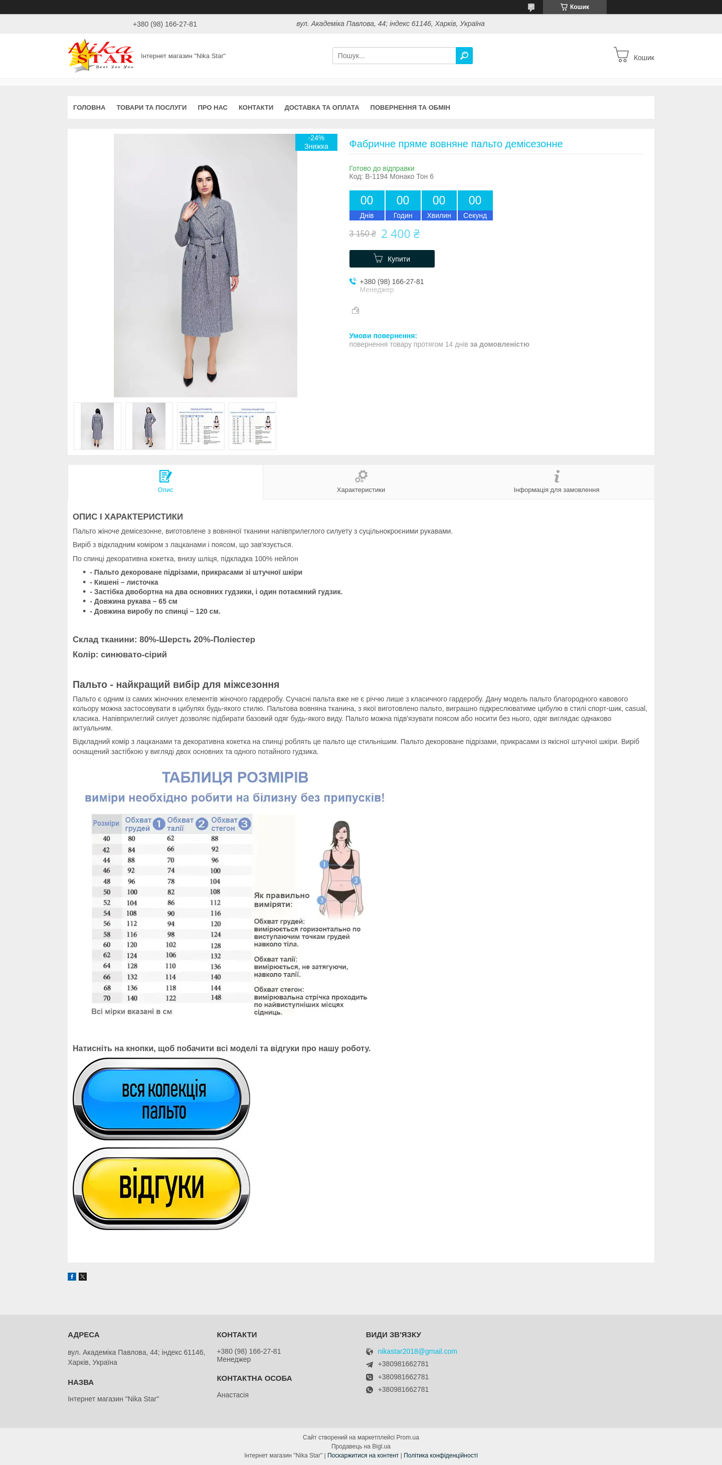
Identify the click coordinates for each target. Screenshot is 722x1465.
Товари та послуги (151, 107)
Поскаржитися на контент (363, 1455)
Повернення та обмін (410, 107)
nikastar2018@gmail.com (417, 1351)
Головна (89, 107)
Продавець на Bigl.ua (361, 1446)
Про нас (212, 107)
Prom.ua (408, 1437)
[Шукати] (464, 55)
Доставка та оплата (321, 107)
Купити (399, 259)
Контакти (256, 107)
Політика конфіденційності (441, 1455)
